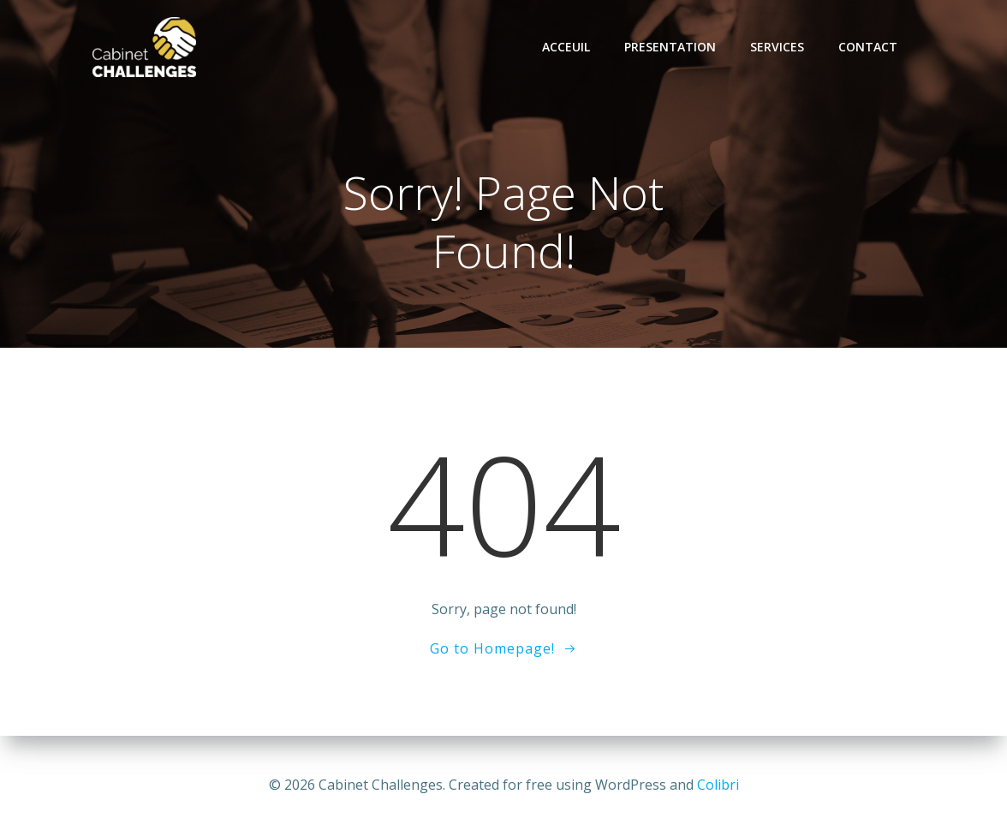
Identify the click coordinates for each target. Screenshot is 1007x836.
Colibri (718, 784)
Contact (867, 47)
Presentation (670, 47)
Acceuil (566, 47)
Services (777, 47)
